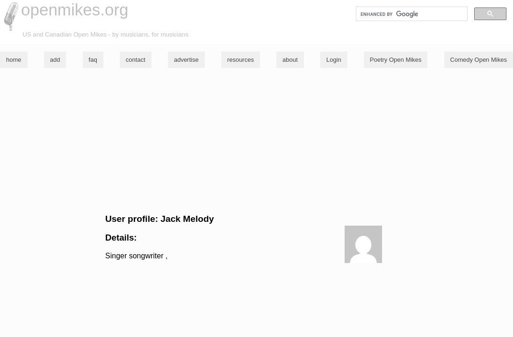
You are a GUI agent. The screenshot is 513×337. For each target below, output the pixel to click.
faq (93, 59)
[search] (411, 14)
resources (240, 59)
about (290, 59)
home (14, 59)
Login (333, 59)
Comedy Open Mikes (478, 59)
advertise (186, 59)
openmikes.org (75, 9)
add (55, 59)
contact (135, 59)
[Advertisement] (256, 140)
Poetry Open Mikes (396, 59)
